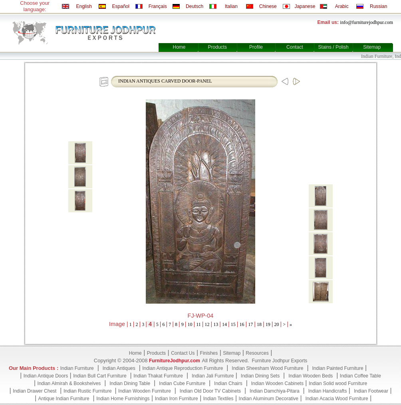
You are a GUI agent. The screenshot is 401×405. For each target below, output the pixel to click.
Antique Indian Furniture (63, 398)
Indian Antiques (119, 368)
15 (233, 324)
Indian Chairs (228, 383)
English (83, 6)
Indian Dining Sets (260, 376)
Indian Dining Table (129, 383)
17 (250, 324)
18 (259, 324)
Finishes (209, 353)
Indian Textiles (218, 398)
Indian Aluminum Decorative (268, 398)
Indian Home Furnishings (122, 398)
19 (268, 324)
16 (242, 324)
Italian (231, 6)
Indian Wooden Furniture (144, 391)
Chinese (268, 6)
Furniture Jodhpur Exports (279, 361)
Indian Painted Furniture (337, 368)
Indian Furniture (77, 368)
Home (179, 47)
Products (217, 47)
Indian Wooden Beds (310, 376)
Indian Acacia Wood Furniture (337, 398)
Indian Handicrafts (327, 391)
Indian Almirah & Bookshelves (69, 383)
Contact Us (183, 353)
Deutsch (194, 6)
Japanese (304, 6)
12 (207, 324)
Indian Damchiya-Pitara (275, 391)
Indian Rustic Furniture (88, 391)
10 (190, 324)
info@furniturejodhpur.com (366, 22)
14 (224, 324)
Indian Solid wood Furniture (338, 383)
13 (215, 324)
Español (120, 6)
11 (198, 324)
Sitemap (372, 47)
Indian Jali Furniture (213, 376)
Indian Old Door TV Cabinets (210, 391)
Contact (294, 47)
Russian (378, 6)
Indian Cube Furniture (182, 383)
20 (276, 324)
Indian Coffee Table (360, 376)
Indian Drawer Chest (34, 391)
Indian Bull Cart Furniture (99, 376)
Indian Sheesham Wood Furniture (267, 368)
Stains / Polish (333, 47)
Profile (256, 47)
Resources (257, 353)
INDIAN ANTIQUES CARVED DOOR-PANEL (165, 81)
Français (158, 6)
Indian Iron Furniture (176, 398)
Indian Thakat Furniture (158, 376)
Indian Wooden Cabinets (277, 383)
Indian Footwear (371, 391)
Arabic (342, 6)
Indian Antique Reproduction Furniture (182, 368)
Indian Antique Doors (46, 376)
